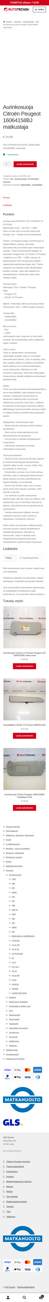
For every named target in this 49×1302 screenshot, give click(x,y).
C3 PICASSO (33, 179)
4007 (14, 914)
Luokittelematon (13, 844)
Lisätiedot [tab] (7, 205)
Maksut (9, 1187)
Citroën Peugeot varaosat (18, 1162)
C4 (13, 958)
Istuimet (12, 997)
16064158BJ (25, 185)
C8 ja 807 (16, 976)
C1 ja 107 (16, 945)
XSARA (15, 989)
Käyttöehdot (12, 1172)
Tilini (8, 1212)
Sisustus (17, 22)
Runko (9, 862)
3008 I (14, 892)
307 (13, 901)
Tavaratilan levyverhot (18, 1028)
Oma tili (8, 1297)
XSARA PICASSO (19, 993)
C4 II (14, 962)
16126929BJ (37, 185)
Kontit (8, 840)
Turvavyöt (13, 1037)
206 (13, 884)
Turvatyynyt (14, 1033)
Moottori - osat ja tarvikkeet (18, 849)
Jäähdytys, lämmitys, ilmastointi (20, 835)
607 (13, 932)
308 (13, 905)
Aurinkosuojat (28, 22)
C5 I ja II (15, 967)
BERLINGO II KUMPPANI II (23, 936)
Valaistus (13, 1046)
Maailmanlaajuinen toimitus (19, 1181)
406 (13, 919)
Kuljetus (10, 1177)
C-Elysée (16, 941)
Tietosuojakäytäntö (15, 1166)
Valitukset (10, 1217)
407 (13, 923)
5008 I (14, 927)
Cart (38, 1296)
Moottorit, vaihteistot (15, 853)
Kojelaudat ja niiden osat (19, 1006)
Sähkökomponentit (14, 866)
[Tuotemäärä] (7, 164)
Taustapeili (13, 1024)
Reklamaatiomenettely (16, 1202)
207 (37, 22)
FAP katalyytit (12, 831)
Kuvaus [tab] (6, 198)
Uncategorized (12, 1054)
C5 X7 (14, 971)
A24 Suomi (10, 1287)
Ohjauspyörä (14, 1015)
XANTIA (15, 984)
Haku (24, 1297)
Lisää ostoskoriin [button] (24, 666)
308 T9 (15, 910)
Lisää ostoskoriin (25, 164)
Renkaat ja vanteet (14, 857)
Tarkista (10, 1206)
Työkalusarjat (12, 1050)
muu (11, 1011)
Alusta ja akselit (13, 827)
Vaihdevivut (14, 1041)
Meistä (9, 1191)
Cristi (14, 980)
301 (13, 897)
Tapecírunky (14, 1019)
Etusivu (9, 22)
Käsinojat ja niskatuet (18, 1002)
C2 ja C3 (15, 949)
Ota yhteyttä (12, 1197)
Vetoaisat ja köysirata (15, 1059)
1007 (14, 879)
